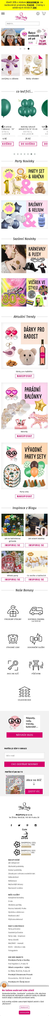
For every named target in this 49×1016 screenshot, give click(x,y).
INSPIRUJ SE (12, 545)
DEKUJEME (32, 2)
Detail (12, 132)
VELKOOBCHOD (24, 691)
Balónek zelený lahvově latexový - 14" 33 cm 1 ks (36, 129)
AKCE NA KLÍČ (13, 665)
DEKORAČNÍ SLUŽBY (36, 638)
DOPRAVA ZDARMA (36, 611)
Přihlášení (38, 14)
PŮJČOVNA (36, 665)
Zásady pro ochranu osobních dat (21, 874)
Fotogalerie (13, 950)
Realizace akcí (13, 916)
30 (38, 2)
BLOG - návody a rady (16, 947)
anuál (21, 943)
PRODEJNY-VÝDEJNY (13, 611)
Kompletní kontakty (16, 898)
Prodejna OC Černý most (19, 982)
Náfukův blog (24, 735)
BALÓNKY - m (13, 943)
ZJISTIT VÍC (34, 791)
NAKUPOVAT (24, 376)
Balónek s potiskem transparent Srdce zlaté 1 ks (13, 129)
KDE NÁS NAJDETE (15, 957)
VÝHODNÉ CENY (13, 638)
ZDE (35, 7)
